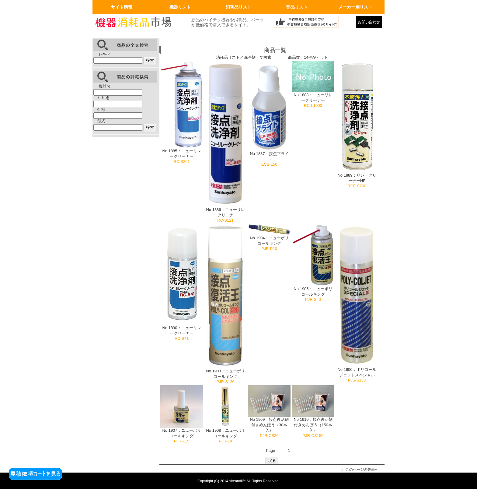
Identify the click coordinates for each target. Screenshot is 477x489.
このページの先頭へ (362, 469)
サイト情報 (121, 7)
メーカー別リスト (355, 7)
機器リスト (180, 7)
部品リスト (297, 7)
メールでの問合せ (370, 23)
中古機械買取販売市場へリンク (312, 23)
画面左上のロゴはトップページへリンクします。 (138, 23)
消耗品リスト (238, 7)
